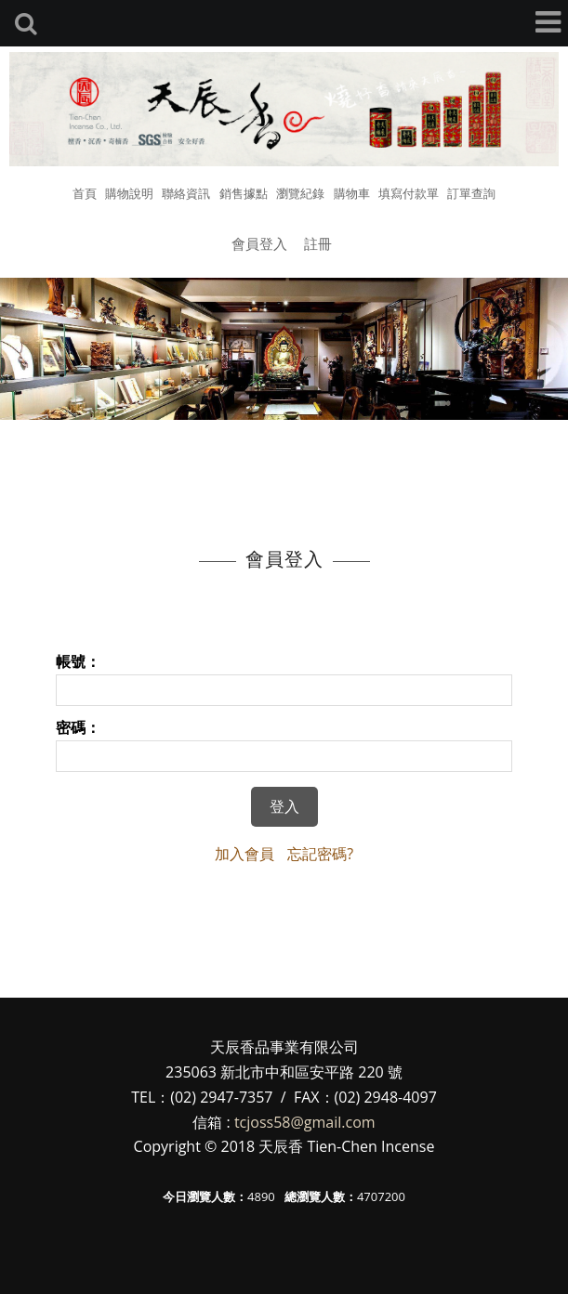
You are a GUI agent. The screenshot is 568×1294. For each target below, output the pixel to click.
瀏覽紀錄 (300, 193)
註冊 (318, 243)
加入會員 (244, 853)
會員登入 (259, 243)
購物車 (352, 193)
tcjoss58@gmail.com (305, 1122)
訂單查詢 (471, 193)
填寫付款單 (408, 193)
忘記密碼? (320, 853)
